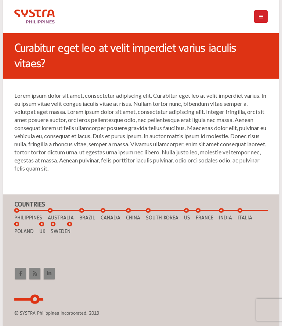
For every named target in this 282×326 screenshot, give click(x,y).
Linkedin (49, 273)
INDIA (225, 218)
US (187, 218)
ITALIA (245, 218)
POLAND (24, 231)
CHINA (133, 218)
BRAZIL (87, 218)
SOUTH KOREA (162, 218)
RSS (34, 273)
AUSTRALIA (61, 218)
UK (42, 231)
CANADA (110, 218)
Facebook (20, 273)
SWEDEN (60, 231)
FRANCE (204, 218)
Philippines (28, 218)
